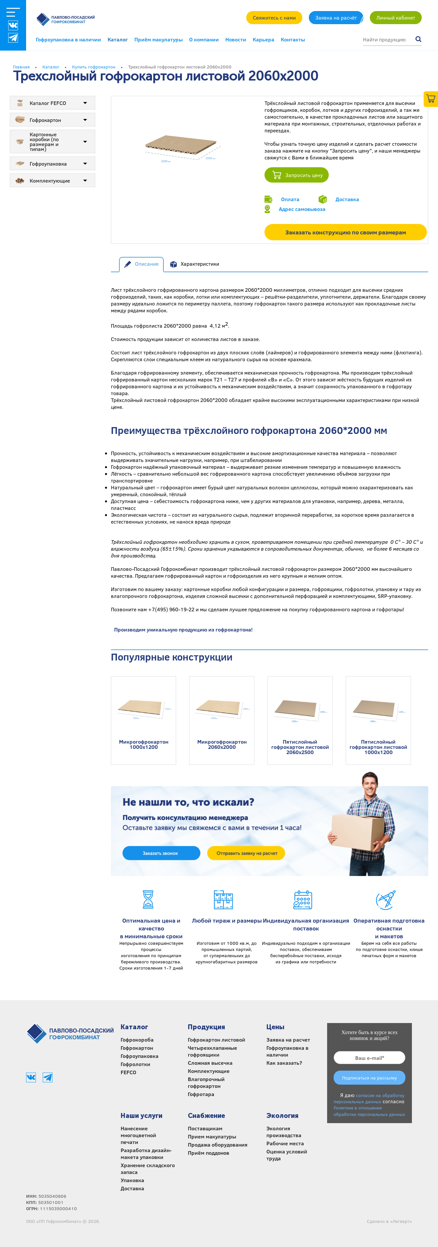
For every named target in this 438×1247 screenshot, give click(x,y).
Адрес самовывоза (302, 208)
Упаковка (132, 1180)
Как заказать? (284, 1062)
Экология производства (283, 1131)
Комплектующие (209, 1070)
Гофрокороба (137, 1039)
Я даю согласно (369, 1104)
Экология (282, 1116)
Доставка (347, 199)
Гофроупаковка (140, 1055)
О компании (204, 39)
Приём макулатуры (158, 39)
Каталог (118, 39)
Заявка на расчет (288, 1039)
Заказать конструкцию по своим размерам (345, 232)
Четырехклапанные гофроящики (212, 1051)
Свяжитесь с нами (274, 17)
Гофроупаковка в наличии (68, 39)
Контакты (293, 39)
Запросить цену (304, 174)
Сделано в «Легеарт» (389, 1221)
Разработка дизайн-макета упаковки (146, 1153)
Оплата (290, 199)
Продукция (206, 1027)
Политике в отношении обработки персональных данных (369, 1111)
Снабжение (206, 1116)
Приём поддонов (208, 1152)
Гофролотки (135, 1064)
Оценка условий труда (286, 1155)
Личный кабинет (395, 17)
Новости (235, 39)
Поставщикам (205, 1128)
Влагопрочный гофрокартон (206, 1082)
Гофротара (201, 1094)
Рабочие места (285, 1143)
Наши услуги (141, 1116)
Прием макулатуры (212, 1136)
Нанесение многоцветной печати (138, 1135)
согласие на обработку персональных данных (369, 1098)
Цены (275, 1027)
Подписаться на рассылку (369, 1078)
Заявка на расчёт (336, 17)
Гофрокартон (137, 1047)
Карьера (263, 39)
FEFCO (128, 1072)
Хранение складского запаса (148, 1168)
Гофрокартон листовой (216, 1039)
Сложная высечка (210, 1062)
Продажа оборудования (218, 1144)
